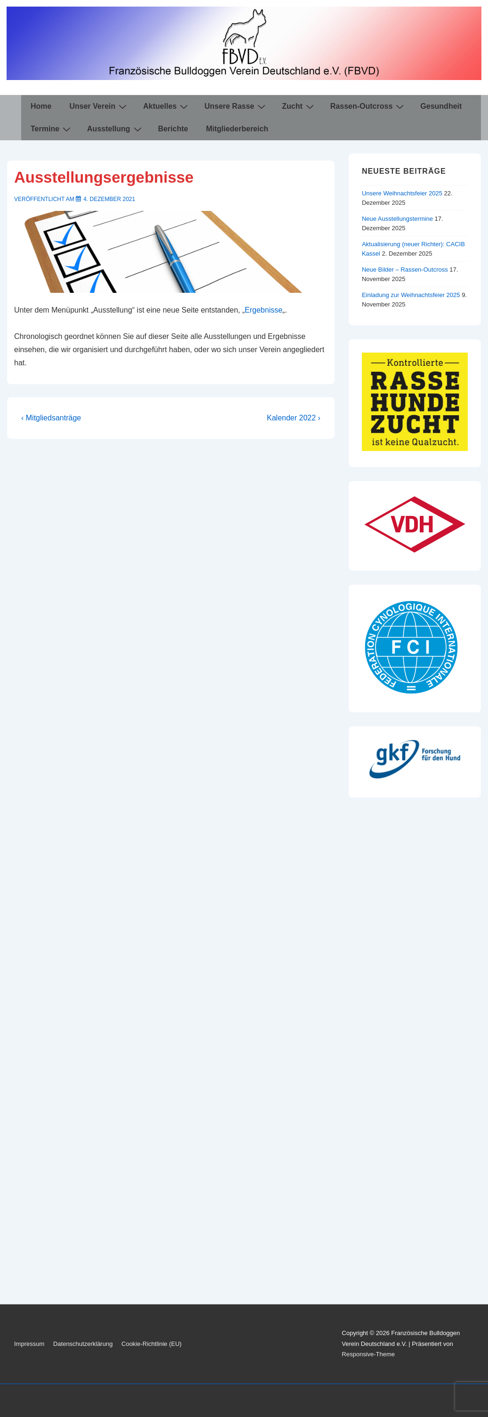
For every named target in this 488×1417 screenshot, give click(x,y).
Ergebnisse (263, 310)
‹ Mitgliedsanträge (51, 418)
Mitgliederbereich (237, 129)
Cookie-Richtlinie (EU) (151, 1343)
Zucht (299, 106)
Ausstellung (115, 129)
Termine (52, 129)
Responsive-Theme (368, 1354)
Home (41, 106)
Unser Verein (99, 106)
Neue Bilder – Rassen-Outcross (405, 269)
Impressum (29, 1343)
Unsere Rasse (236, 106)
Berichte (173, 129)
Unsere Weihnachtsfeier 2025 (402, 193)
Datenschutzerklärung (82, 1343)
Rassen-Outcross (368, 106)
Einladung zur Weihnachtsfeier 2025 (411, 294)
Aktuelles (166, 106)
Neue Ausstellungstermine (397, 218)
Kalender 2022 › (293, 418)
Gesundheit (441, 106)
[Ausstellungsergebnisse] (109, 199)
